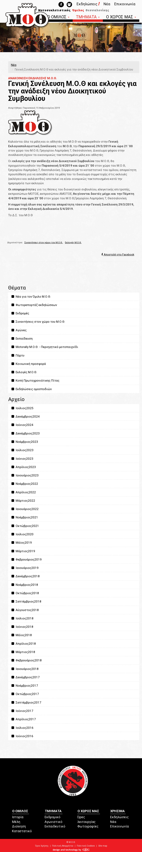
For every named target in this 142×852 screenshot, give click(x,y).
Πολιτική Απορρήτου (62, 846)
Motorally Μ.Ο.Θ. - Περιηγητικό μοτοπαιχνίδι (44, 347)
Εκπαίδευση (22, 338)
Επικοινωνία (124, 4)
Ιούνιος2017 (22, 711)
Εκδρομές (20, 313)
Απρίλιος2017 (23, 719)
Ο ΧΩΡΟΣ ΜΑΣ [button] (121, 17)
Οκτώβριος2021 (25, 526)
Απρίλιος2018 (23, 643)
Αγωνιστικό (53, 822)
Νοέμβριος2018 (24, 585)
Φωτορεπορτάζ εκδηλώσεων (34, 305)
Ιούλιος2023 (22, 450)
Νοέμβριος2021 (24, 517)
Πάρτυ (17, 355)
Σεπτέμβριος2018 (26, 601)
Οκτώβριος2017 (25, 694)
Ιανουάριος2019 (25, 568)
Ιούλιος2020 (22, 534)
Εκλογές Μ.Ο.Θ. (73, 242)
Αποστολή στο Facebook (117, 254)
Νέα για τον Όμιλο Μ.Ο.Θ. (31, 296)
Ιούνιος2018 (22, 627)
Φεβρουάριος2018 (26, 660)
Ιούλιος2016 (22, 728)
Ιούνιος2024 (22, 425)
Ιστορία (17, 817)
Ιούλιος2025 (22, 408)
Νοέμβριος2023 (24, 442)
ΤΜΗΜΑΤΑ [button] (88, 17)
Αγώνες (19, 330)
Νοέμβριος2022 (24, 484)
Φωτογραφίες (87, 826)
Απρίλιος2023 (23, 467)
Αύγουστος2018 (25, 610)
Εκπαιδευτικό (55, 826)
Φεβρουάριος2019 (26, 559)
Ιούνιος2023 (22, 458)
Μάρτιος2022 (23, 500)
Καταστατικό (22, 831)
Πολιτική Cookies (86, 846)
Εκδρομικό (52, 817)
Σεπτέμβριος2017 (26, 702)
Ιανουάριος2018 (25, 669)
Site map (102, 846)
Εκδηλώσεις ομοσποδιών (31, 389)
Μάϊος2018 (21, 635)
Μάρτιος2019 (23, 551)
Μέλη (16, 822)
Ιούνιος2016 (22, 736)
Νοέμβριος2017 (24, 685)
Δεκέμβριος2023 (25, 433)
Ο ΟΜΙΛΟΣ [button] (58, 17)
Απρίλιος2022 (23, 492)
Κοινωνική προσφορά (28, 364)
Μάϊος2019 (21, 542)
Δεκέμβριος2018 (25, 576)
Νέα (106, 4)
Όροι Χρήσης (42, 846)
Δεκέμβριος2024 (25, 416)
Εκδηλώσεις (87, 4)
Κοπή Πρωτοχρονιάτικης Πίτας (35, 380)
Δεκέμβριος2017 (25, 677)
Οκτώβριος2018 (25, 593)
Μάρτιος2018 (23, 652)
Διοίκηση (19, 826)
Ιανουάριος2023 (25, 475)
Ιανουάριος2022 (25, 509)
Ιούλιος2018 (22, 618)
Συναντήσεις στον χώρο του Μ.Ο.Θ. (43, 242)
